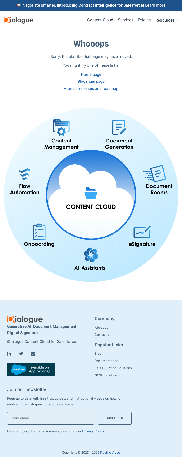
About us (102, 327)
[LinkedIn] (9, 354)
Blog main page (91, 81)
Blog (98, 353)
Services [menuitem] (125, 20)
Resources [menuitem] (166, 20)
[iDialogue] (18, 20)
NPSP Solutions (107, 375)
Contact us (103, 334)
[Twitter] (21, 354)
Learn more (155, 5)
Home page (91, 75)
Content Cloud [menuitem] (100, 20)
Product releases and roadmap (91, 88)
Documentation (106, 360)
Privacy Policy (93, 431)
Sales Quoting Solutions (113, 368)
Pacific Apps (110, 452)
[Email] (33, 354)
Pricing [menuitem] (144, 20)
